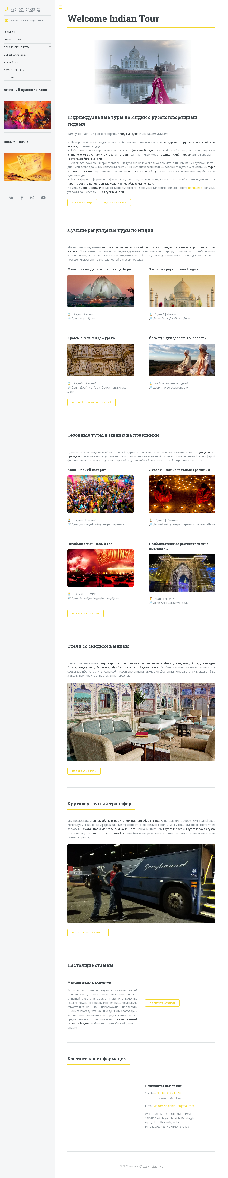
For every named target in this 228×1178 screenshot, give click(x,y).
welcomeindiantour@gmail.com (174, 1106)
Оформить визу (115, 202)
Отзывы (9, 77)
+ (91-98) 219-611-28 (167, 1093)
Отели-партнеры (15, 54)
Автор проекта (14, 70)
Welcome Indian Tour (151, 1165)
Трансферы (11, 62)
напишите (195, 188)
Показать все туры (85, 613)
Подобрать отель (84, 771)
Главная (9, 32)
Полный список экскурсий (91, 402)
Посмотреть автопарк (88, 932)
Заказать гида (82, 202)
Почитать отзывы (162, 1003)
